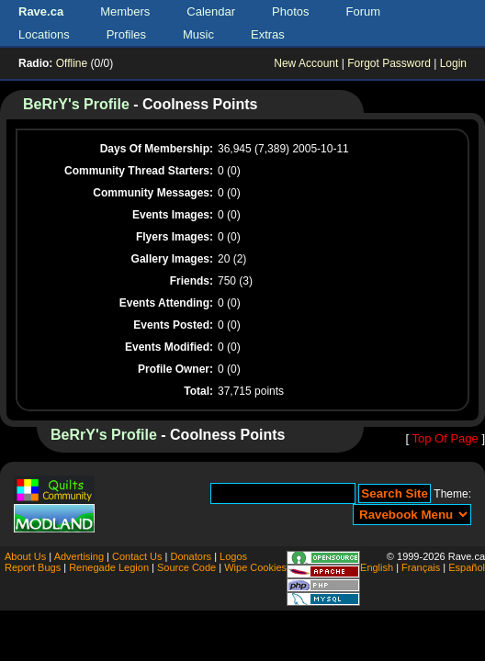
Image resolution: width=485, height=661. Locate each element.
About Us (25, 556)
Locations (44, 34)
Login (453, 63)
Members (125, 11)
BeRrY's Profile (76, 104)
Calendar (210, 11)
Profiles (126, 34)
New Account (306, 63)
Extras (268, 34)
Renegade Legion (109, 567)
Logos (233, 556)
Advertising (79, 556)
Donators (190, 556)
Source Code (186, 567)
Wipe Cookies (255, 567)
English (376, 567)
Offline (71, 63)
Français (420, 567)
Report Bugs (33, 567)
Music (198, 34)
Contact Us (137, 556)
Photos (290, 11)
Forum (363, 11)
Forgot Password (389, 63)
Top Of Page (445, 438)
